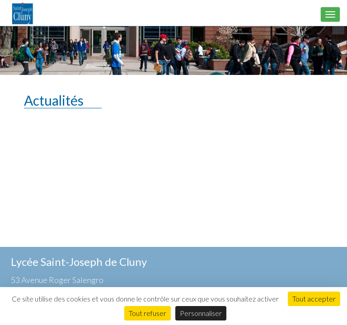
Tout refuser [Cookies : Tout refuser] (147, 313)
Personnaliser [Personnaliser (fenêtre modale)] (201, 313)
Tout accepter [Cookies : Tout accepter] (314, 298)
